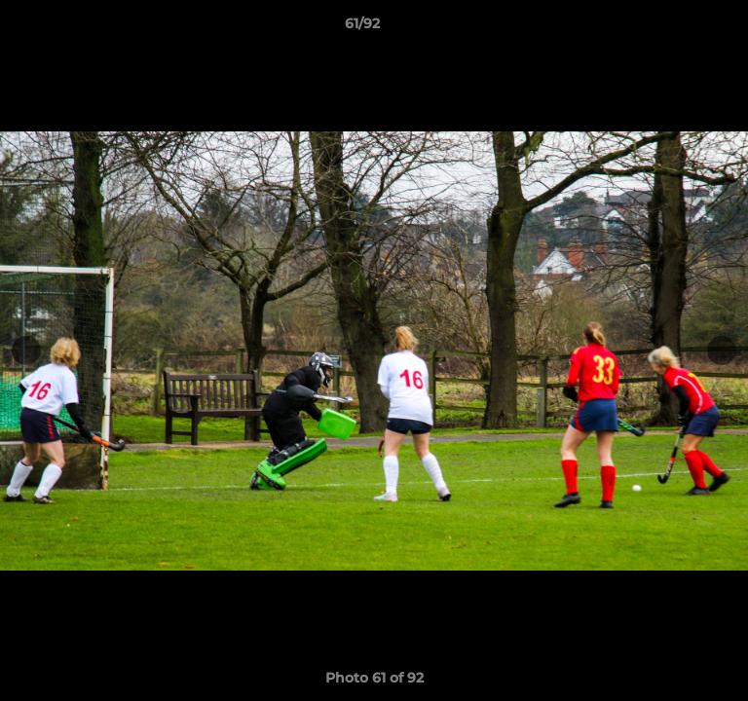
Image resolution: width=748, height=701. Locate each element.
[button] (678, 28)
